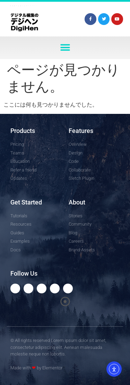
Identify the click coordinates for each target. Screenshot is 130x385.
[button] (65, 48)
